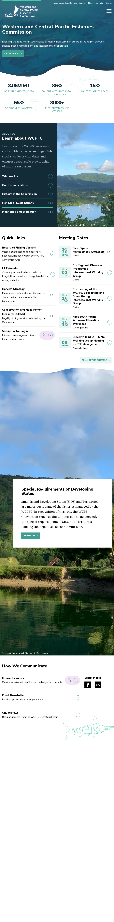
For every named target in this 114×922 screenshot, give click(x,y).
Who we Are (27, 176)
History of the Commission (27, 194)
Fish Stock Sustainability (27, 203)
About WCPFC (11, 53)
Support (82, 3)
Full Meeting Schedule (94, 360)
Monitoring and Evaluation (27, 212)
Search (109, 3)
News (90, 3)
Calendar (100, 3)
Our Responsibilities (27, 185)
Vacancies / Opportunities (65, 3)
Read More (29, 535)
